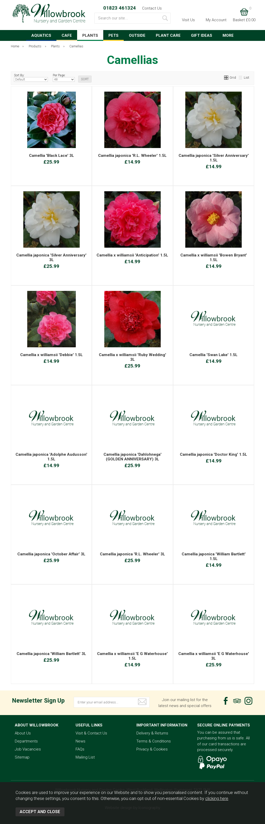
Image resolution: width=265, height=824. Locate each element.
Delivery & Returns (152, 733)
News (80, 741)
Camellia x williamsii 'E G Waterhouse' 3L (213, 656)
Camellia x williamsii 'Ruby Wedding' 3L (132, 357)
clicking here (216, 798)
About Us (23, 733)
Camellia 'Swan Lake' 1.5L (213, 354)
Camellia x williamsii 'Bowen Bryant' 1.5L (213, 257)
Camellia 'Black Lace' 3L (51, 155)
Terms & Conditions (153, 741)
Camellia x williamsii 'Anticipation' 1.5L (132, 255)
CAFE (67, 35)
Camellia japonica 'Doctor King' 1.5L (213, 454)
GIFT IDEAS (201, 35)
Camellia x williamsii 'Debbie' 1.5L (51, 354)
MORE (228, 35)
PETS (113, 35)
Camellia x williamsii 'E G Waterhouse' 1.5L (132, 656)
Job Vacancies (28, 749)
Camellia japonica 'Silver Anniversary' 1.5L (214, 158)
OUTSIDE (137, 35)
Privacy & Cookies (152, 749)
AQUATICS (41, 35)
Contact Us (152, 8)
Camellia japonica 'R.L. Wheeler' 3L (132, 554)
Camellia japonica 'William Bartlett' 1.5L (214, 556)
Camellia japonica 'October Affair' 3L (51, 554)
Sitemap (22, 757)
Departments (26, 741)
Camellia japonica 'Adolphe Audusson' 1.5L (51, 456)
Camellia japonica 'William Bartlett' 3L (51, 653)
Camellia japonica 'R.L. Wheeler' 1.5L (132, 155)
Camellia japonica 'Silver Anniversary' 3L (51, 257)
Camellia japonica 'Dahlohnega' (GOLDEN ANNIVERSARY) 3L (132, 456)
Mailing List (85, 757)
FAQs (80, 749)
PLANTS (90, 35)
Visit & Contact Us (91, 733)
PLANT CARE (168, 35)
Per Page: (64, 77)
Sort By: (31, 77)
